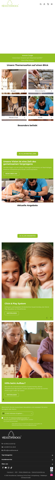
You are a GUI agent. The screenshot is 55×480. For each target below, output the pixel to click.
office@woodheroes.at (10, 450)
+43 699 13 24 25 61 (10, 447)
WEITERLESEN (12, 313)
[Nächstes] (51, 318)
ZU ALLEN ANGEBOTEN (27, 236)
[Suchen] (40, 4)
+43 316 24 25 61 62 (9, 444)
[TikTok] (11, 468)
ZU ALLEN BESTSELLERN (27, 154)
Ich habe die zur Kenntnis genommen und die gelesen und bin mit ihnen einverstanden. (18, 419)
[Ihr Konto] (44, 4)
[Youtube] (6, 468)
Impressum (10, 472)
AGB (22, 419)
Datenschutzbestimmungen (19, 418)
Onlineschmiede (25, 477)
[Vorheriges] (47, 318)
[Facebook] (3, 468)
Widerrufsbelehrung (24, 472)
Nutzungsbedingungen (31, 425)
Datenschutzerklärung (38, 472)
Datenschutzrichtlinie (17, 425)
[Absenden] (31, 413)
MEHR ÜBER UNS (11, 173)
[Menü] (51, 4)
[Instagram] (9, 468)
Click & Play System (27, 60)
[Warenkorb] (48, 4)
